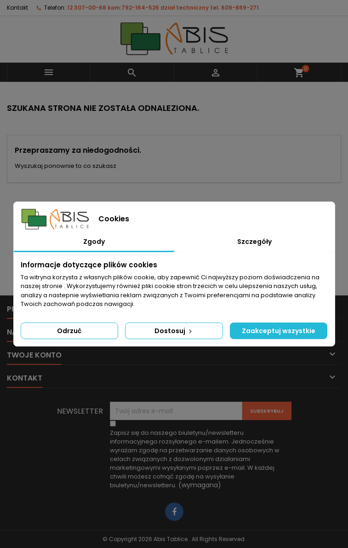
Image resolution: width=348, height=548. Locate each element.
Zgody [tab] (94, 241)
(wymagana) (195, 459)
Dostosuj (174, 330)
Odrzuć (69, 330)
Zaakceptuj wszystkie (278, 330)
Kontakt (17, 8)
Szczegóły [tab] (254, 241)
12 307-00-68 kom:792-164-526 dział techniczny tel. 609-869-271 (163, 8)
